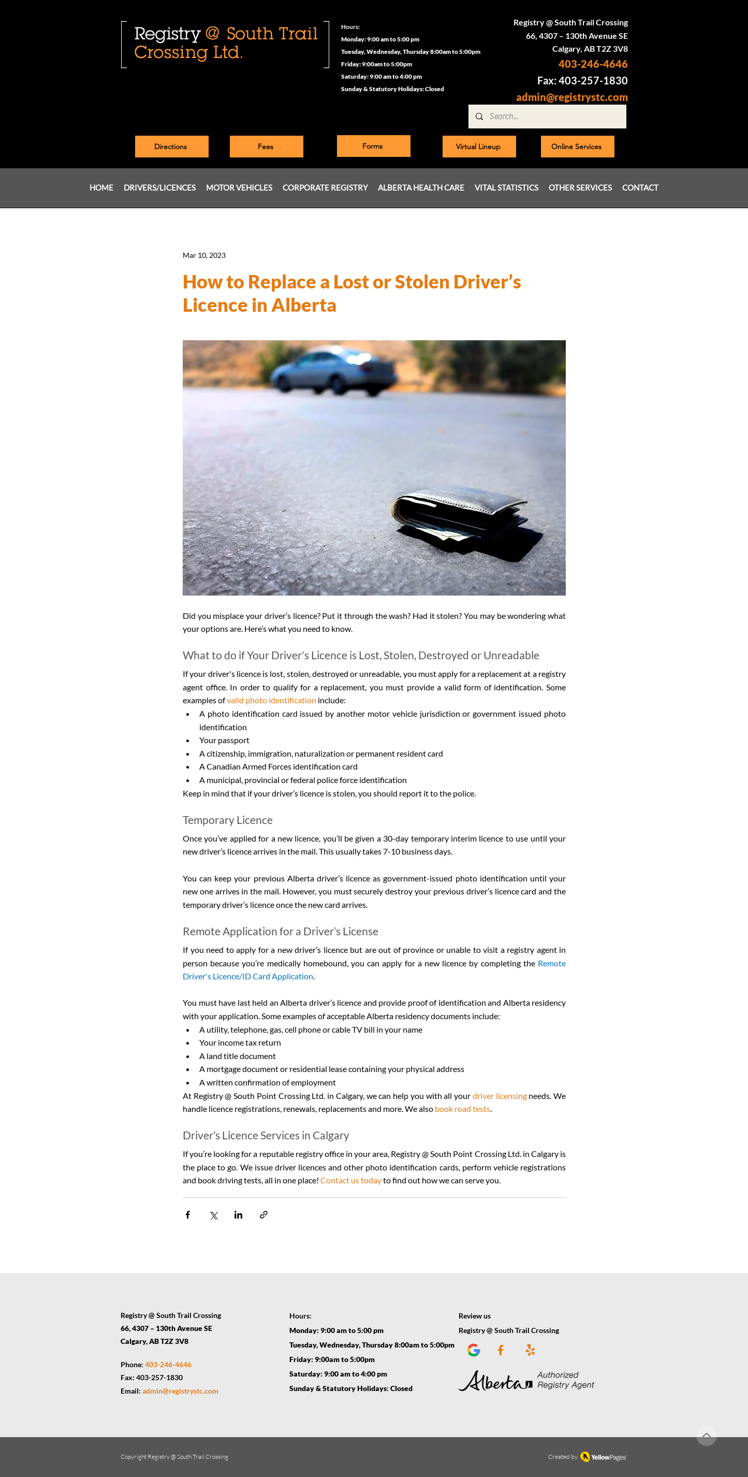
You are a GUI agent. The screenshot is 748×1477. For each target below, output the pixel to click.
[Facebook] (501, 1350)
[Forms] (373, 146)
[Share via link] (264, 1215)
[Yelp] (530, 1350)
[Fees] (266, 146)
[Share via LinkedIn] (238, 1215)
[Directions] (172, 146)
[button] (159, 187)
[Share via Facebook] (188, 1215)
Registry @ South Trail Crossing (188, 1456)
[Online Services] (577, 146)
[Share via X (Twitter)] (213, 1215)
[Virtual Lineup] (479, 146)
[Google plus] (471, 1350)
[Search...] (547, 116)
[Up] (706, 1435)
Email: (131, 1390)
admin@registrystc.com (572, 97)
